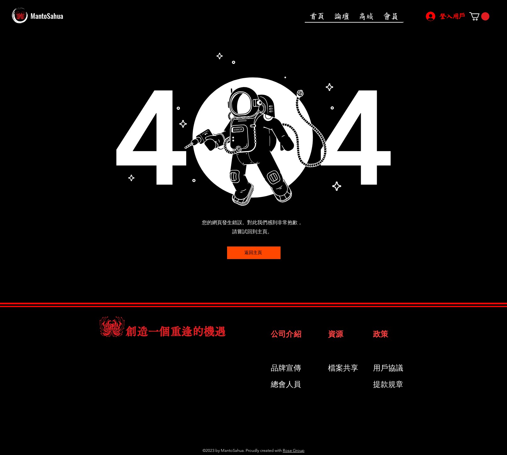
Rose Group (293, 450)
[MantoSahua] (70, 15)
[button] (479, 16)
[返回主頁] (254, 252)
